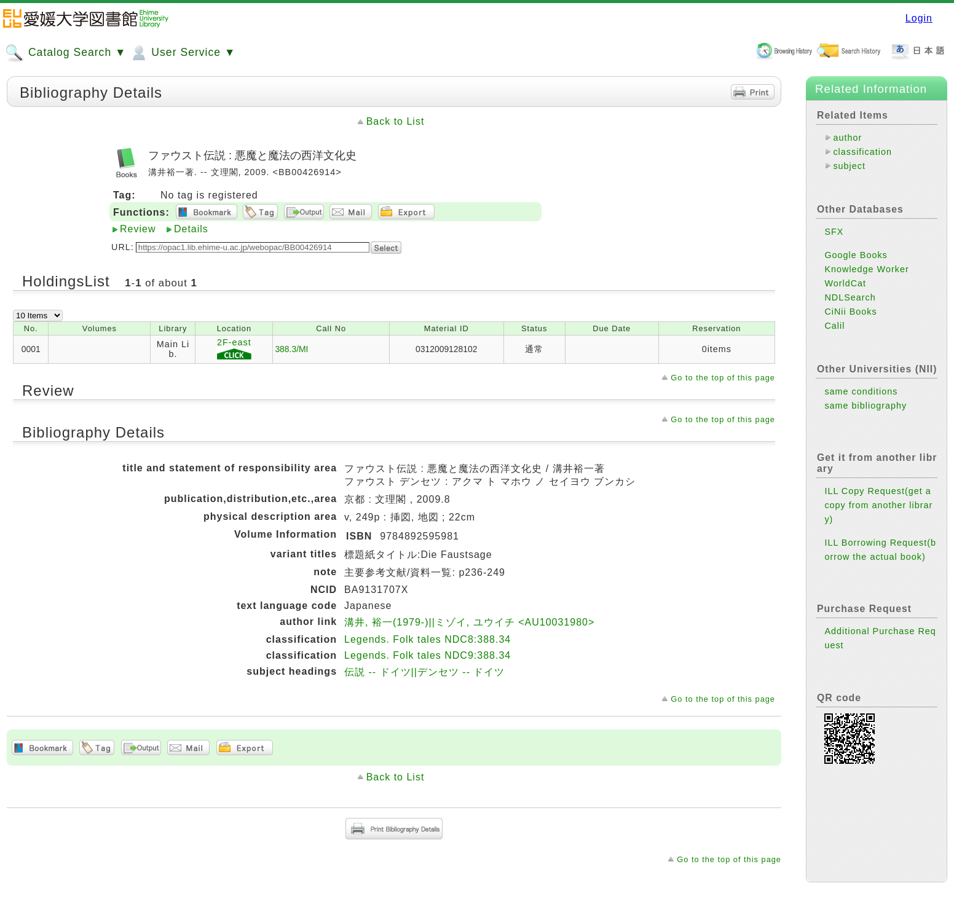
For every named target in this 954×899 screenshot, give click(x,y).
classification (862, 152)
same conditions (860, 391)
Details (191, 229)
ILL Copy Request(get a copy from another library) (878, 505)
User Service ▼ (182, 53)
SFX (833, 232)
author (847, 138)
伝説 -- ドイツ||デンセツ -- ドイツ (424, 672)
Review (138, 229)
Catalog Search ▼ (65, 53)
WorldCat (845, 283)
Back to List (395, 121)
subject (849, 166)
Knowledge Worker (866, 269)
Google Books (855, 255)
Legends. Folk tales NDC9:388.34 (427, 655)
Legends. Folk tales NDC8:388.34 (427, 639)
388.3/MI (291, 349)
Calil (834, 326)
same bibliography (865, 405)
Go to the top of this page (723, 377)
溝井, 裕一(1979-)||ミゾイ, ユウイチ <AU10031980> (469, 622)
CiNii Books (850, 311)
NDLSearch (849, 297)
